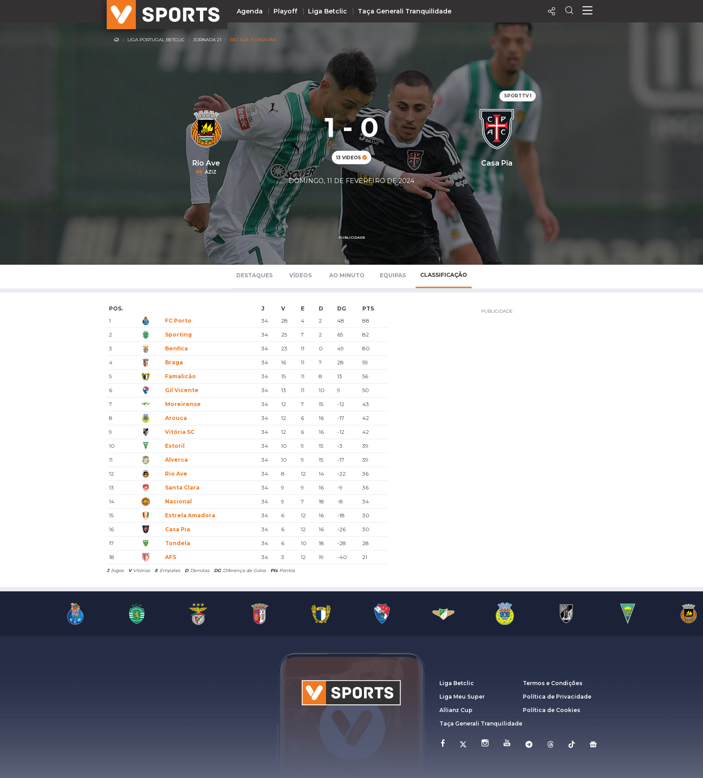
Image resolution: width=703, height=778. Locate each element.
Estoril (175, 445)
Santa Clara (182, 487)
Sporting (178, 334)
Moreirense (183, 404)
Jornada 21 (207, 40)
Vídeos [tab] (300, 275)
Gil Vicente (182, 390)
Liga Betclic (327, 11)
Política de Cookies (551, 710)
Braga (174, 362)
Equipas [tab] (393, 275)
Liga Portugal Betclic (156, 40)
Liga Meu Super (462, 696)
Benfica (176, 348)
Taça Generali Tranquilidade (404, 11)
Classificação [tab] (443, 274)
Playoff (285, 11)
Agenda (250, 11)
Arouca (176, 418)
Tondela (177, 543)
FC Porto (178, 320)
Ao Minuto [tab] (347, 275)
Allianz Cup (456, 710)
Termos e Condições (552, 683)
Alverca (176, 459)
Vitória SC (180, 431)
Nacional (178, 501)
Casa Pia (177, 529)
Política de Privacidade (557, 696)
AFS (170, 557)
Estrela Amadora (190, 515)
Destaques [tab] (254, 275)
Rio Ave (176, 473)
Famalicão (180, 376)
